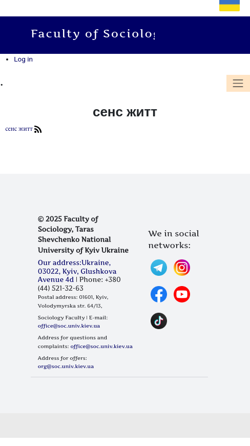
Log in (23, 59)
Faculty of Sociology (101, 33)
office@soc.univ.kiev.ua (69, 325)
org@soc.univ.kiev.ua (66, 366)
